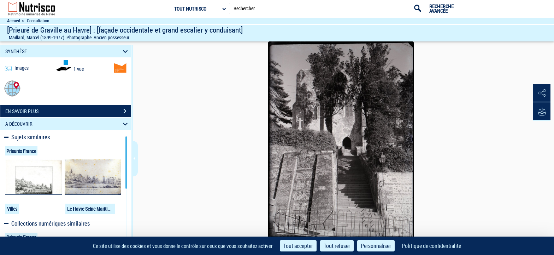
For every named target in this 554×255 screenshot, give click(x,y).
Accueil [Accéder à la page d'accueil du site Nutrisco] (13, 21)
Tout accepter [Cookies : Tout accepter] (298, 246)
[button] (12, 88)
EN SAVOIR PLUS (68, 111)
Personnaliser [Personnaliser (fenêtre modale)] (376, 246)
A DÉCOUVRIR (67, 124)
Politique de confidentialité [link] (431, 246)
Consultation (38, 21)
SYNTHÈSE (67, 51)
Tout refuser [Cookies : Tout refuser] (337, 246)
